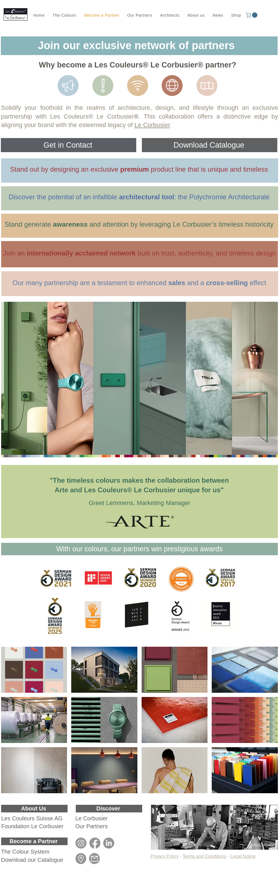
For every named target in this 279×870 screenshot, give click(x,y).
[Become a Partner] (34, 841)
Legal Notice (243, 856)
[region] (139, 170)
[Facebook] (94, 843)
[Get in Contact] (68, 145)
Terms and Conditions (204, 856)
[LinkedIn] (108, 843)
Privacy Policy (165, 856)
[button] (252, 15)
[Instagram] (80, 843)
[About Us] (34, 808)
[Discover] (109, 808)
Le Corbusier (152, 124)
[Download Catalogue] (209, 145)
